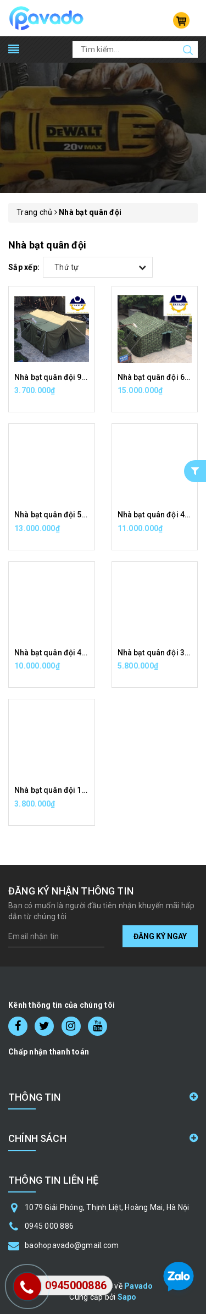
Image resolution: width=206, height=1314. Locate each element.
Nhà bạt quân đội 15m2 (56, 790)
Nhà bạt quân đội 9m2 (53, 377)
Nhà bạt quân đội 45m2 (159, 514)
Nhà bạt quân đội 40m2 (56, 652)
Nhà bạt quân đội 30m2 (159, 652)
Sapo (127, 1297)
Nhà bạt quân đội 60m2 (159, 377)
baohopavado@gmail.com (72, 1245)
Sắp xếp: (24, 267)
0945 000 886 (49, 1226)
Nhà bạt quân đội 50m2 (56, 514)
